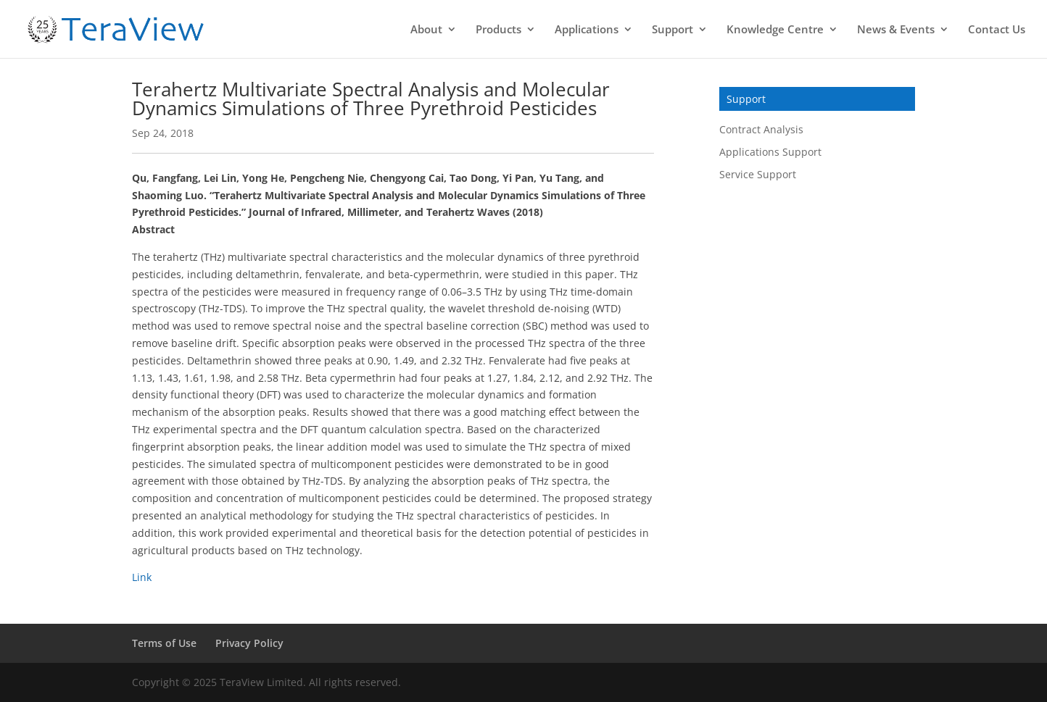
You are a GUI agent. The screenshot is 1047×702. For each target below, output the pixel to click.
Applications (586, 30)
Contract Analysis (761, 129)
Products (498, 30)
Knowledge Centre (775, 30)
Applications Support (770, 152)
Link (142, 577)
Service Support (757, 174)
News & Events (896, 30)
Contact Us (996, 30)
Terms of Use (164, 643)
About (426, 30)
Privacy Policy (249, 643)
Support (672, 30)
